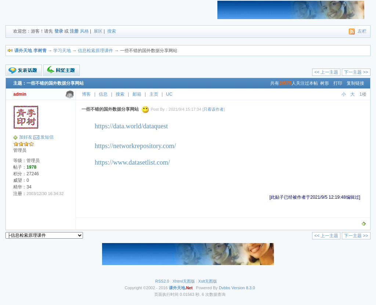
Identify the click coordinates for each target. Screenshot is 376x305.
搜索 (111, 31)
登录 (58, 31)
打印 (337, 83)
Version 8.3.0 (243, 288)
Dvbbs (224, 288)
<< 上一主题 (326, 72)
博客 (86, 94)
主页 (153, 94)
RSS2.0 (162, 281)
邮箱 (137, 94)
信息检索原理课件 (95, 50)
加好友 (25, 137)
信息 (103, 94)
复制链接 (355, 83)
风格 (84, 31)
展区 (98, 31)
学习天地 (62, 50)
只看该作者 (213, 109)
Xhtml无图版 (184, 281)
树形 (324, 83)
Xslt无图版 (207, 281)
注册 (74, 31)
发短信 (47, 137)
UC (169, 94)
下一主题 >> (356, 72)
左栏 (362, 31)
